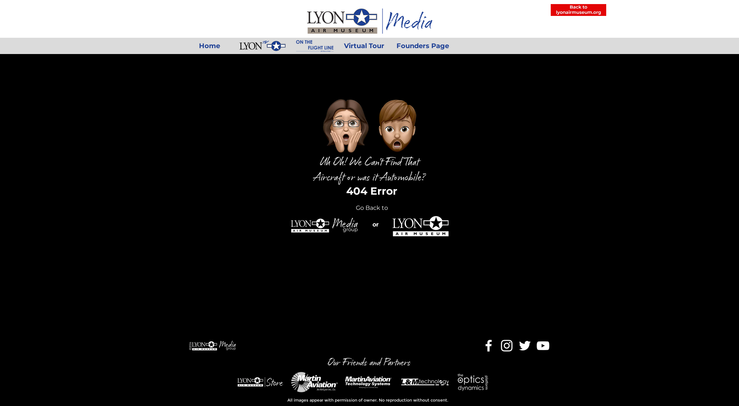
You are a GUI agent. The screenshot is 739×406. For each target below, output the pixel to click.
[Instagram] (506, 345)
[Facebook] (488, 345)
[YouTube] (543, 345)
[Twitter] (525, 345)
